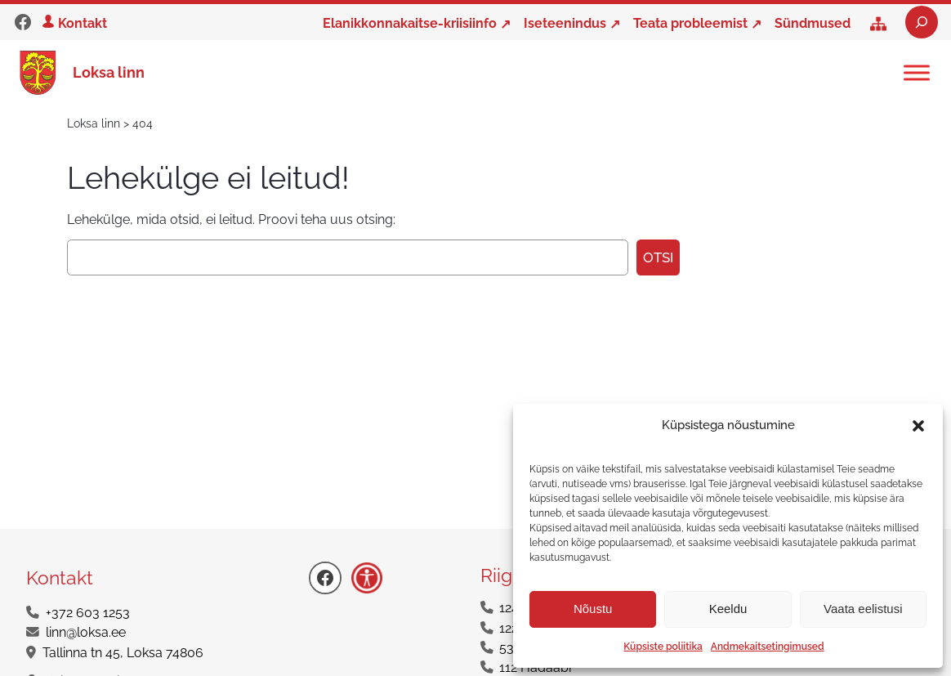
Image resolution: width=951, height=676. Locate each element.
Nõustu (593, 609)
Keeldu (728, 609)
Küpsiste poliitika (662, 646)
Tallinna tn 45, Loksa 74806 (122, 652)
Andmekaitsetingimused (767, 646)
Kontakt (82, 23)
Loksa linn (109, 72)
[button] (918, 426)
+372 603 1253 (88, 612)
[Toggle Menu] (917, 72)
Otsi (658, 257)
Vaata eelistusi (863, 609)
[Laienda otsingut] (921, 22)
